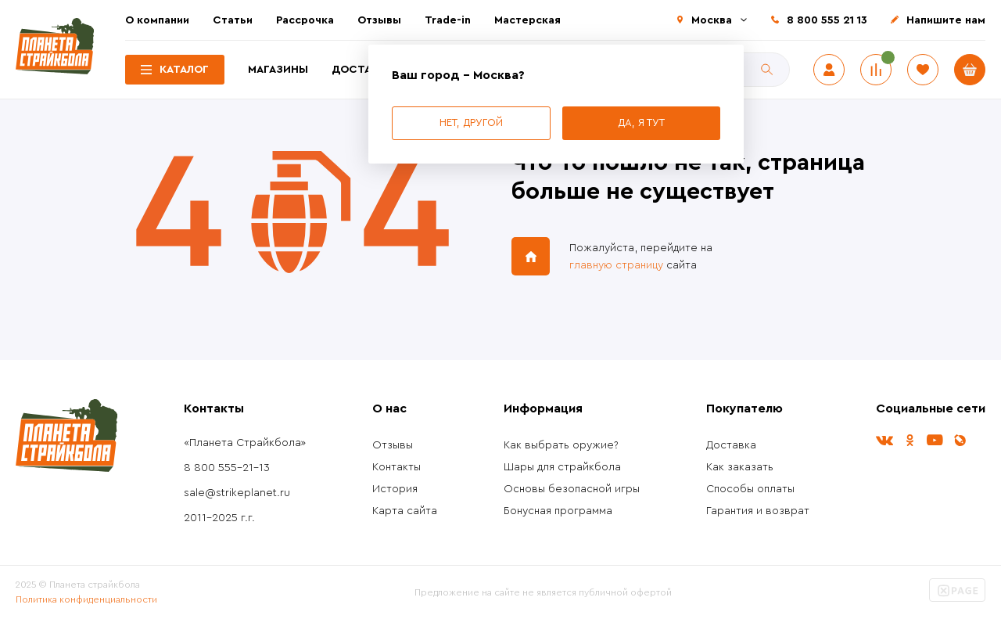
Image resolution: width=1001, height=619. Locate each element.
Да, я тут (641, 122)
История (395, 489)
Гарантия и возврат (757, 511)
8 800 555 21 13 (827, 20)
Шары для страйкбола (562, 467)
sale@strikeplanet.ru (237, 493)
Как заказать (739, 467)
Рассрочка (305, 20)
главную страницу (616, 265)
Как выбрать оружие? (561, 445)
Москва (711, 20)
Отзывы (379, 20)
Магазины (278, 69)
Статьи (233, 20)
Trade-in (448, 20)
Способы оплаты (750, 489)
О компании (157, 20)
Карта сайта (404, 511)
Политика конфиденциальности (86, 599)
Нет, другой (471, 122)
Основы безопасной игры (572, 489)
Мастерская (527, 20)
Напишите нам (945, 20)
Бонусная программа (558, 511)
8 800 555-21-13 (227, 467)
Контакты (396, 467)
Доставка (362, 69)
